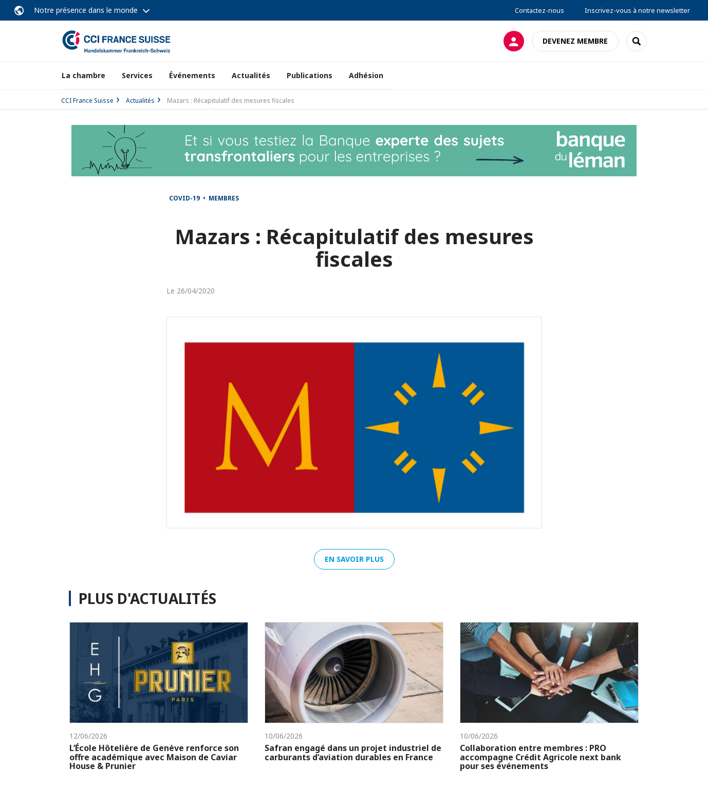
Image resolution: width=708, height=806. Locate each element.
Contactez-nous (539, 10)
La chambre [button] (83, 75)
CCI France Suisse (87, 100)
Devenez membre (575, 41)
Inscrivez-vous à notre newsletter (637, 10)
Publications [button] (309, 75)
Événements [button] (192, 75)
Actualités (251, 75)
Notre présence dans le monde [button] (86, 10)
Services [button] (137, 75)
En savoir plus (354, 559)
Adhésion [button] (366, 75)
